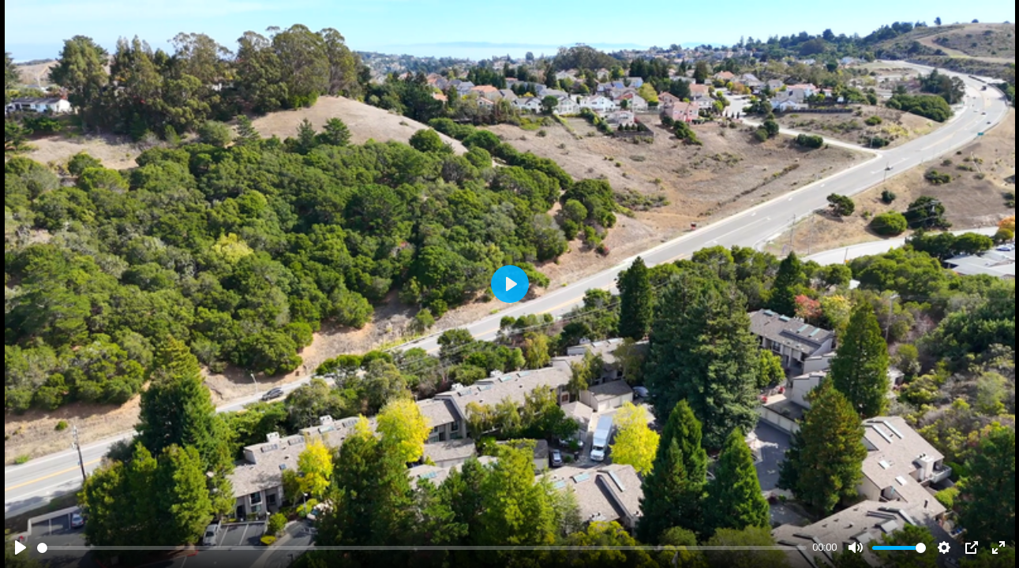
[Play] (20, 547)
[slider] (422, 547)
